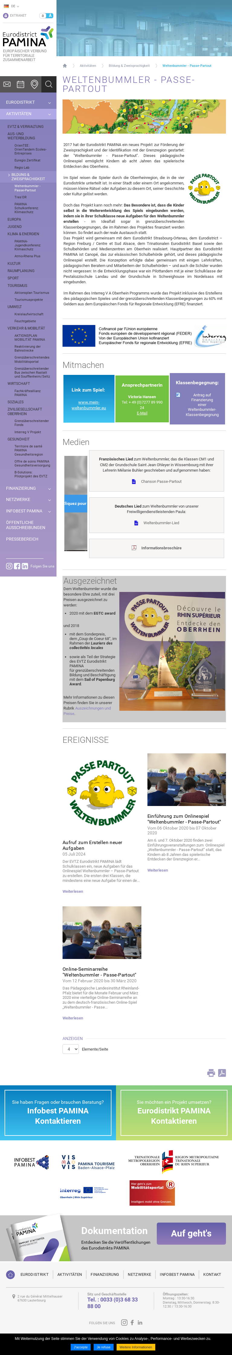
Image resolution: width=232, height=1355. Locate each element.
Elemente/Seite (95, 1049)
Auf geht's (191, 1238)
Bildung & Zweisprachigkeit (129, 66)
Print (211, 1073)
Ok (48, 84)
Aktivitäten (88, 66)
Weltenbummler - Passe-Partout (187, 66)
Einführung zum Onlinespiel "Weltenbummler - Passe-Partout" (184, 819)
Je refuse (103, 1347)
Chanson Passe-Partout (161, 481)
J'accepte (81, 1347)
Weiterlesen (73, 891)
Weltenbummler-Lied (161, 523)
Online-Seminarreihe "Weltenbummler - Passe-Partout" (99, 972)
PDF (222, 1073)
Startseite (65, 65)
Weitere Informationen (136, 1347)
